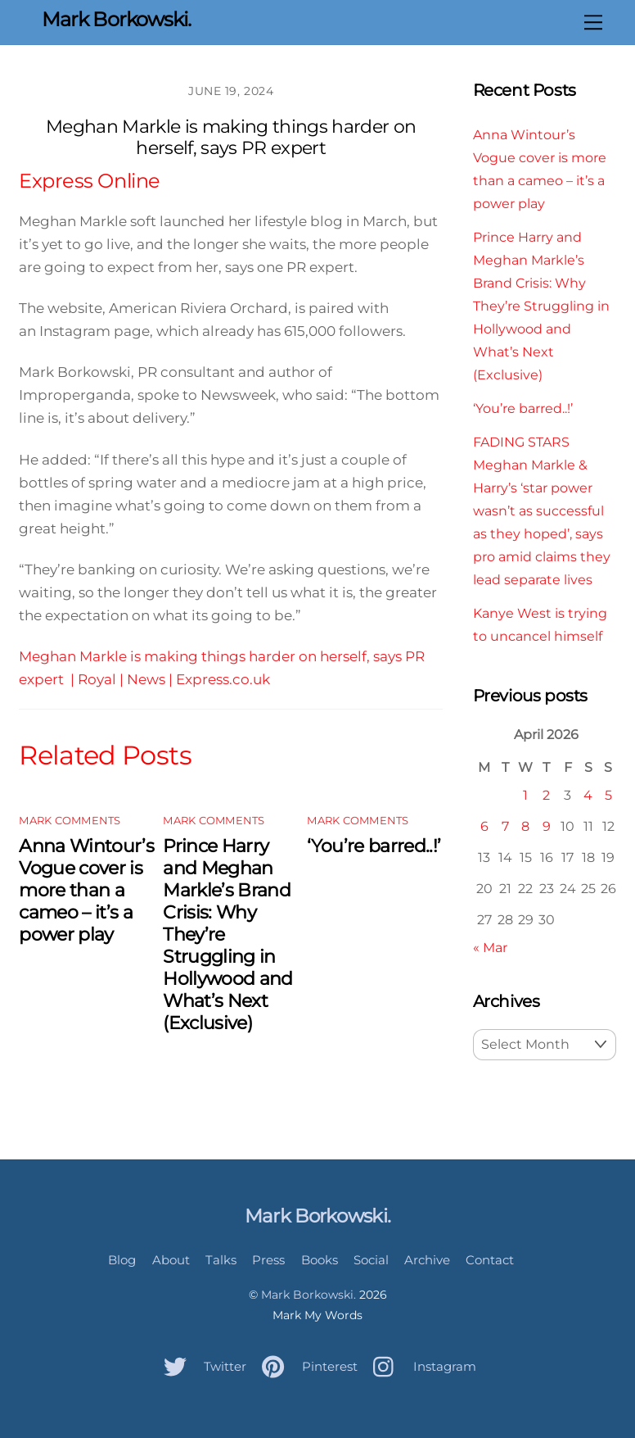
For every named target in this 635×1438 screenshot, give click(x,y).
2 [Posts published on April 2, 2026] (546, 795)
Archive (427, 1260)
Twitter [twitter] (200, 1366)
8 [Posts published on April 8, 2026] (525, 826)
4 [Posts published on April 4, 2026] (587, 795)
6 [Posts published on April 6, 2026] (484, 826)
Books (319, 1260)
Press (268, 1260)
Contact (490, 1260)
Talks (220, 1260)
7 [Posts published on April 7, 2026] (505, 826)
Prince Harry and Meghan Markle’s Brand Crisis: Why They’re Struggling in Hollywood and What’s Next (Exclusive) (541, 306)
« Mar (490, 947)
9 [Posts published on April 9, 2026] (547, 826)
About (171, 1260)
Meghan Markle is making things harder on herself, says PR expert (231, 137)
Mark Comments (69, 820)
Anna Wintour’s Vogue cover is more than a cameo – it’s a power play (86, 890)
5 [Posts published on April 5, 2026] (608, 795)
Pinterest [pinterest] (306, 1366)
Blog (122, 1260)
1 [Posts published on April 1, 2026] (525, 795)
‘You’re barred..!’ (373, 846)
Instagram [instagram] (420, 1366)
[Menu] (593, 22)
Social (371, 1260)
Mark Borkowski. (308, 1294)
